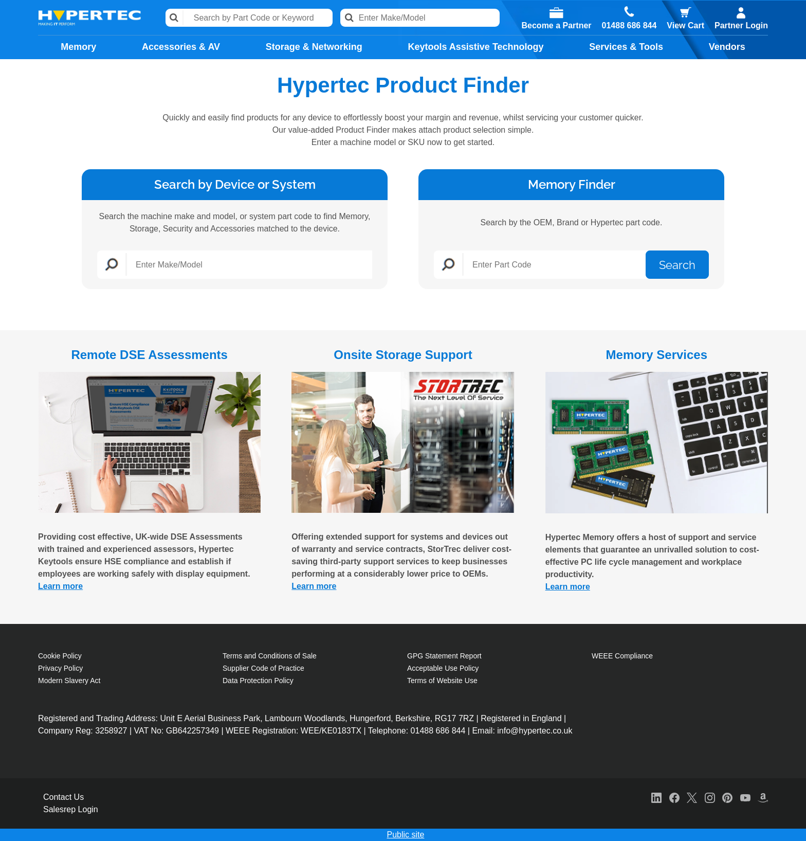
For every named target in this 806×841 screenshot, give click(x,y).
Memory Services (656, 355)
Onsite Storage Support (403, 355)
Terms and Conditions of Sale (270, 656)
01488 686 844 (629, 26)
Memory (78, 47)
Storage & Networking (314, 47)
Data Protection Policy (258, 680)
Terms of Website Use (442, 680)
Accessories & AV (181, 47)
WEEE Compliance (622, 656)
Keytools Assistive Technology (475, 47)
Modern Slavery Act (69, 680)
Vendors (727, 47)
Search (175, 17)
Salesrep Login (70, 809)
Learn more (60, 586)
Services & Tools (626, 47)
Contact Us (63, 797)
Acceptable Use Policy (443, 668)
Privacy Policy (60, 668)
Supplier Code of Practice (263, 668)
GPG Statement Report (444, 656)
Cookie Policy (60, 656)
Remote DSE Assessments (149, 355)
